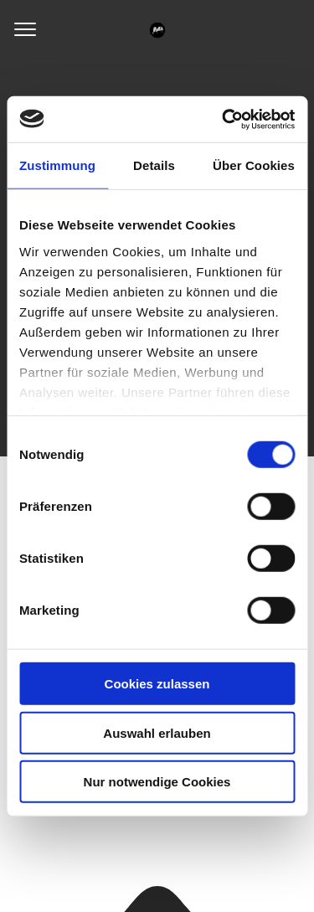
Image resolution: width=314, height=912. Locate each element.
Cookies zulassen (157, 684)
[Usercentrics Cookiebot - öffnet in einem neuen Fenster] (223, 119)
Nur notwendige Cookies (157, 782)
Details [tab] (154, 165)
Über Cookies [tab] (254, 165)
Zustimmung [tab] (57, 165)
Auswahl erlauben (156, 732)
